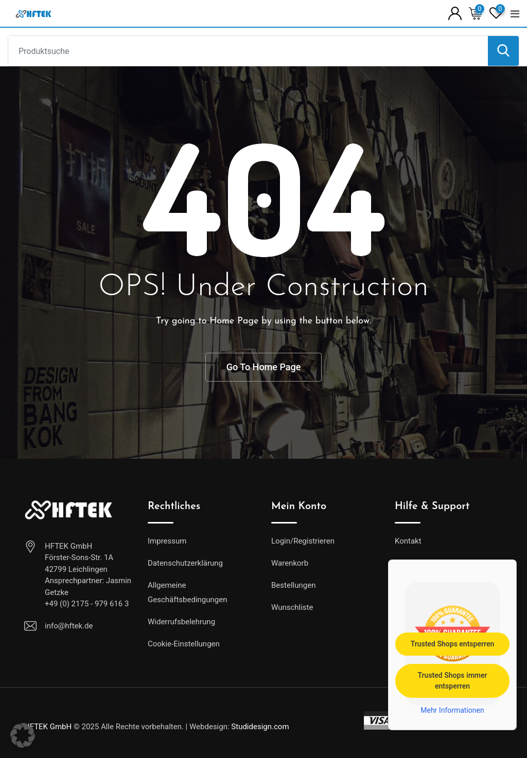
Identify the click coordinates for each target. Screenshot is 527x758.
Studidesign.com (260, 726)
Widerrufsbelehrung (181, 621)
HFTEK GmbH (48, 726)
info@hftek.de (69, 625)
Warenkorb (289, 563)
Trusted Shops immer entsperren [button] (452, 680)
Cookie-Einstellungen (184, 643)
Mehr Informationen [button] (452, 710)
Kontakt (408, 541)
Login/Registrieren (303, 541)
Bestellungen (293, 585)
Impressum (167, 541)
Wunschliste (292, 607)
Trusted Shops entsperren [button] (453, 644)
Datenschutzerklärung (185, 563)
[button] (22, 735)
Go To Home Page (263, 367)
